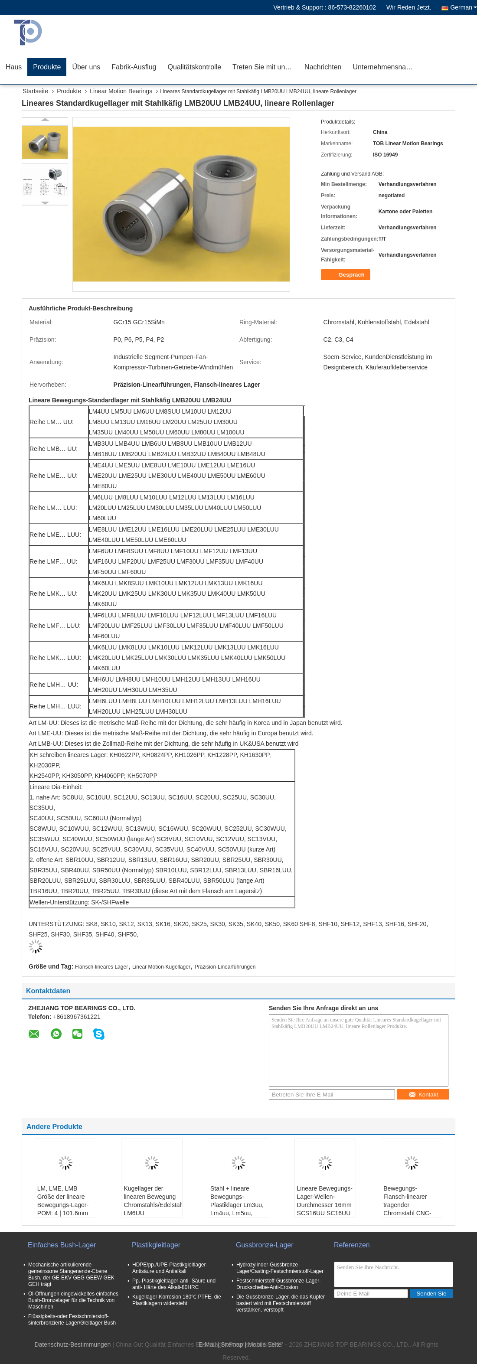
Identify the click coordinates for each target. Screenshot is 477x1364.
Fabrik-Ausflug (133, 67)
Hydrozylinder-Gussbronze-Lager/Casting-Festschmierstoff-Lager (279, 1268)
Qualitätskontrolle (194, 67)
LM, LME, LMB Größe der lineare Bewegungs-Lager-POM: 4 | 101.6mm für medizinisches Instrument (62, 1209)
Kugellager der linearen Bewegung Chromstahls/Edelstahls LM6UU (153, 1201)
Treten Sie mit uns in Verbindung (265, 67)
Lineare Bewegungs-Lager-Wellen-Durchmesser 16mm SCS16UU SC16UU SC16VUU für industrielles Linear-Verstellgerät (325, 1213)
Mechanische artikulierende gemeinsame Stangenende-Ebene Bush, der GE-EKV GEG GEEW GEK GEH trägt (71, 1274)
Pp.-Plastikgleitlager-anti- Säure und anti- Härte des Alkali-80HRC (174, 1284)
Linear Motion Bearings (121, 91)
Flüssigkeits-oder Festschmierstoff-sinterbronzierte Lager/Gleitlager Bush (72, 1319)
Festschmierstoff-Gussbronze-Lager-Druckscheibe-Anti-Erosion (278, 1284)
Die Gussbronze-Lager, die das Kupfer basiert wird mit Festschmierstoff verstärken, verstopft (280, 1303)
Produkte (47, 67)
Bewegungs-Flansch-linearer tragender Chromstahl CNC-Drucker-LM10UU (407, 1205)
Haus (14, 67)
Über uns (86, 67)
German (463, 7)
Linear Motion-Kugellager (161, 967)
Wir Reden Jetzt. (408, 7)
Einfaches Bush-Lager (62, 1245)
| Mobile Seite (263, 1344)
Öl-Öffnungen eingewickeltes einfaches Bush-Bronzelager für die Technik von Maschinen (73, 1300)
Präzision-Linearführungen (225, 967)
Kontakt (423, 1094)
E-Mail (207, 1344)
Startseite (35, 91)
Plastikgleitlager (156, 1245)
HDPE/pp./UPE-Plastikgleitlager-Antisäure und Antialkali (169, 1268)
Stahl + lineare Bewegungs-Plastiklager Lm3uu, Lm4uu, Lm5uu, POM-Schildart (237, 1205)
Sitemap (232, 1344)
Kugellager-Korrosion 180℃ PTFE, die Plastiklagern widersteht (176, 1300)
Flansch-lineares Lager (101, 967)
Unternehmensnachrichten (386, 67)
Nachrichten (322, 67)
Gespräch (346, 275)
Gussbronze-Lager (265, 1245)
